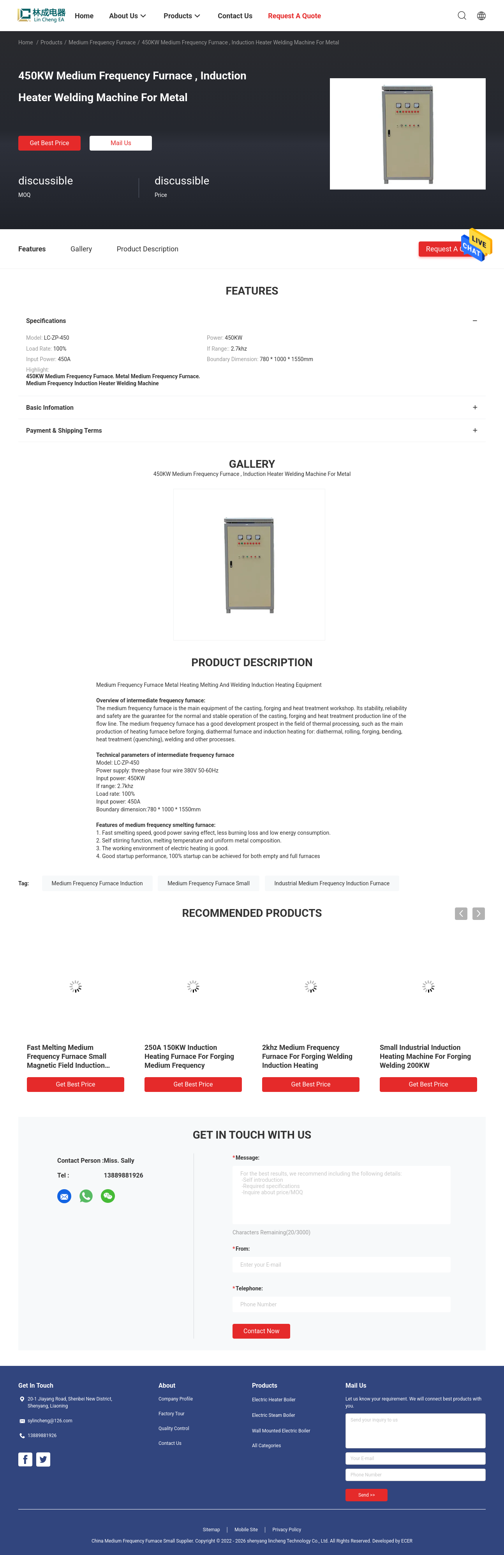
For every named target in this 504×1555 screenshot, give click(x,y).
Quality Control (174, 1428)
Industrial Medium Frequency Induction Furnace (332, 883)
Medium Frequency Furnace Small (208, 883)
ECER (406, 1541)
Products (51, 42)
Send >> (366, 1495)
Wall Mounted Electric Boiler (281, 1431)
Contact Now (261, 1331)
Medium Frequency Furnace (102, 42)
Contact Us (170, 1443)
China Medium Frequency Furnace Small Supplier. (143, 1541)
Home (25, 42)
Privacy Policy (286, 1529)
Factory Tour (172, 1413)
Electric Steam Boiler (273, 1415)
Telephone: (249, 1288)
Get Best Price (49, 143)
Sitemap (211, 1529)
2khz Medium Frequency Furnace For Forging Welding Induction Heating (307, 1056)
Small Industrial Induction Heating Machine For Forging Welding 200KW (425, 1056)
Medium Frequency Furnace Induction (97, 883)
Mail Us (121, 143)
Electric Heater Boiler (274, 1399)
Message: (247, 1158)
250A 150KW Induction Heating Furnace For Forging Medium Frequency (189, 1056)
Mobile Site (246, 1529)
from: (243, 1249)
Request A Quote (452, 248)
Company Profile (176, 1399)
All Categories (266, 1445)
